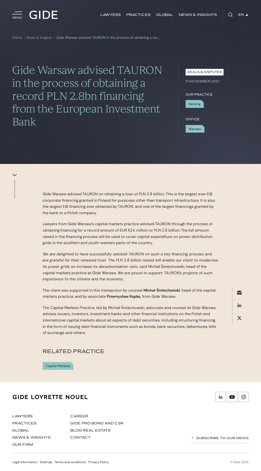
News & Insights (198, 15)
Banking (195, 104)
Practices (138, 15)
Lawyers (110, 15)
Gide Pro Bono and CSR (96, 423)
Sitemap (46, 462)
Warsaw (195, 129)
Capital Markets (58, 366)
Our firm (22, 444)
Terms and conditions (70, 462)
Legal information (24, 462)
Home (17, 37)
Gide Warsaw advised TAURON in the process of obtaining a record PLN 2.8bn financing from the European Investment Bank (109, 37)
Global (164, 15)
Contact (80, 437)
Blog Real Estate (90, 430)
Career (79, 416)
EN (243, 14)
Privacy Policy (98, 462)
